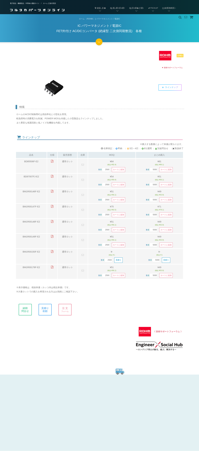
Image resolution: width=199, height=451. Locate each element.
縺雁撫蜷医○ (168, 5)
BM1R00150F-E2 (31, 252)
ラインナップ (170, 87)
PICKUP (153, 8)
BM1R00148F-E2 (31, 222)
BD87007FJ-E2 (31, 176)
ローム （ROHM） (87, 19)
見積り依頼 (48, 310)
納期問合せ (28, 310)
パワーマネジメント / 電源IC (108, 19)
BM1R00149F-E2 (31, 237)
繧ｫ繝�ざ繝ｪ (135, 5)
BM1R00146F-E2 (31, 191)
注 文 (68, 310)
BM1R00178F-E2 (31, 267)
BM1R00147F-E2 (31, 206)
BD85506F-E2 (31, 161)
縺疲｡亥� (100, 8)
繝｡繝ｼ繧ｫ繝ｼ (116, 5)
